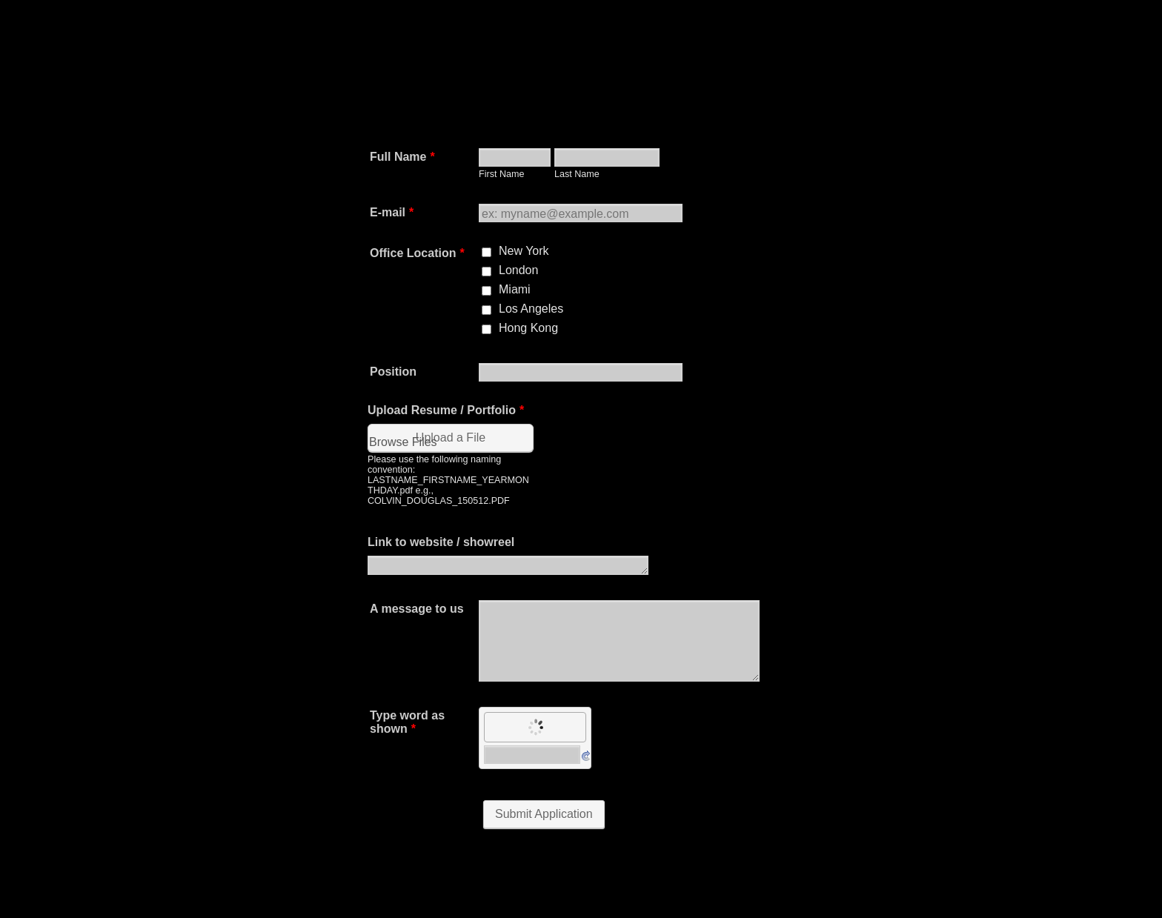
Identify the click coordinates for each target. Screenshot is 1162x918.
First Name (501, 174)
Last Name (577, 174)
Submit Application (544, 814)
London (518, 270)
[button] (452, 465)
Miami (515, 289)
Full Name (402, 156)
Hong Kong (528, 328)
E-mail (392, 212)
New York (524, 251)
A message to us (417, 608)
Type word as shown (407, 722)
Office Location (417, 253)
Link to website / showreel (441, 542)
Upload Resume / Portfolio (446, 410)
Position (393, 371)
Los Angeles (531, 308)
